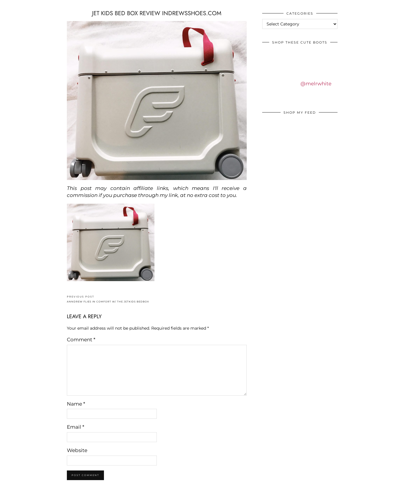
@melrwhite (315, 83)
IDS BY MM (10, 5)
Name (76, 404)
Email (75, 427)
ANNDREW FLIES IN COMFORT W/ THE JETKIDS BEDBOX (108, 299)
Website (77, 450)
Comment (81, 339)
